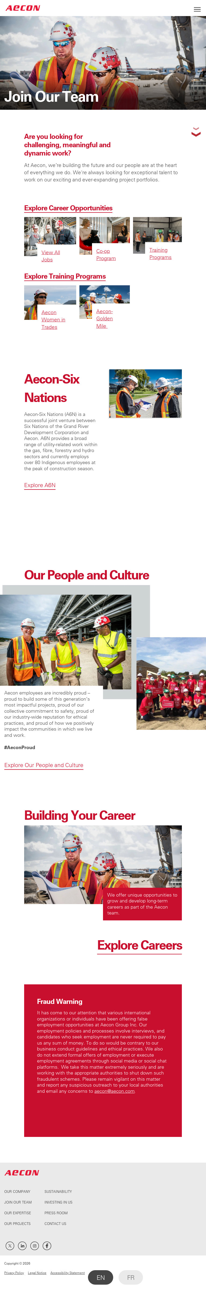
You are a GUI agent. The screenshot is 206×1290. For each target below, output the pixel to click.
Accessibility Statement (67, 1272)
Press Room (56, 1213)
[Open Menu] (197, 8)
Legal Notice (37, 1272)
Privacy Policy (14, 1272)
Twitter (10, 1246)
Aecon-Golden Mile (104, 318)
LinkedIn (22, 1246)
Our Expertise (17, 1213)
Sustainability (58, 1191)
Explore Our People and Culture (43, 813)
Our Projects (17, 1223)
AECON (22, 8)
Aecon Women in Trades (53, 319)
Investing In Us (58, 1202)
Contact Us (55, 1223)
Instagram (34, 1246)
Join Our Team (18, 1202)
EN (101, 1277)
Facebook (47, 1246)
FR (130, 1277)
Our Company (17, 1191)
